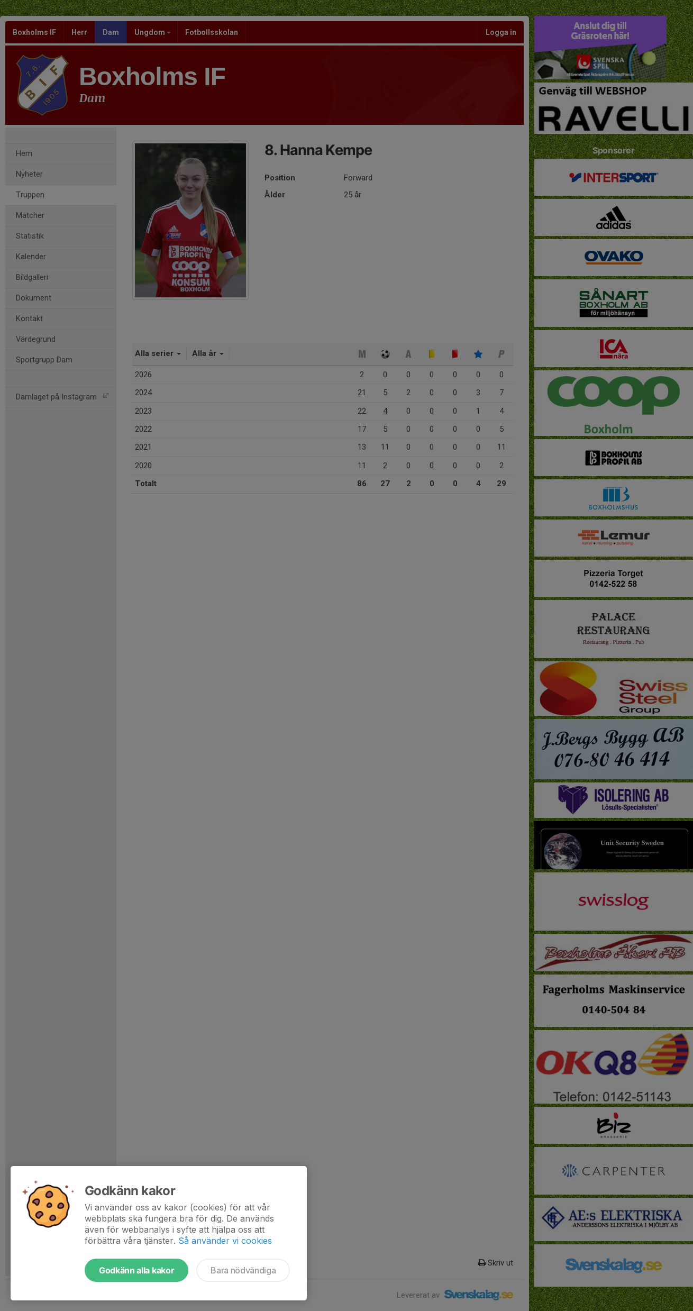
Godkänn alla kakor (136, 1270)
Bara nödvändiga (243, 1270)
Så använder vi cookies (225, 1240)
